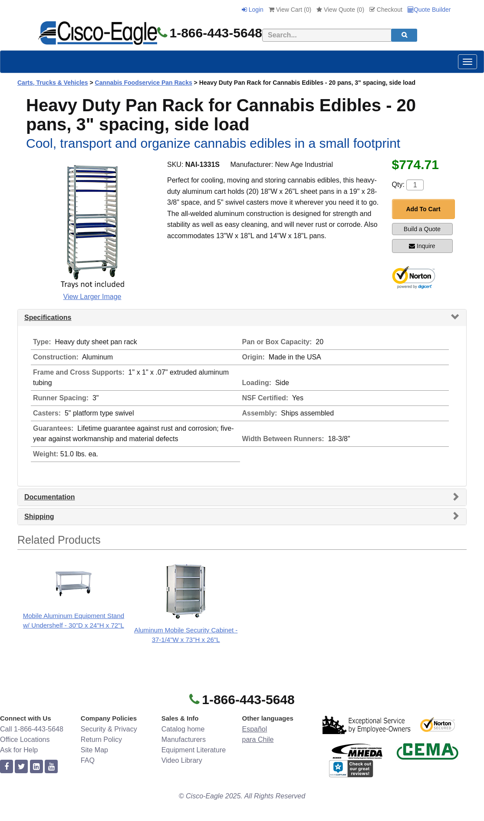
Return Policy (101, 739)
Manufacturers (183, 739)
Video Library (181, 760)
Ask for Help (19, 750)
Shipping (39, 516)
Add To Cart (423, 209)
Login (252, 9)
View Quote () (340, 9)
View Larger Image (92, 296)
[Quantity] (415, 184)
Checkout (385, 9)
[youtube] (51, 767)
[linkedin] (36, 767)
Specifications (47, 317)
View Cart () (290, 9)
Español (254, 729)
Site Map (94, 750)
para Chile (257, 739)
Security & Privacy (109, 729)
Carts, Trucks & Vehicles (52, 82)
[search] (404, 35)
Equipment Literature (193, 750)
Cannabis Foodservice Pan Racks (143, 82)
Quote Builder (429, 9)
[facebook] (6, 767)
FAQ (88, 760)
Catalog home (183, 729)
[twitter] (21, 767)
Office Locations (24, 739)
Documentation (49, 497)
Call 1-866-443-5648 (31, 729)
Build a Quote (422, 229)
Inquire (422, 246)
